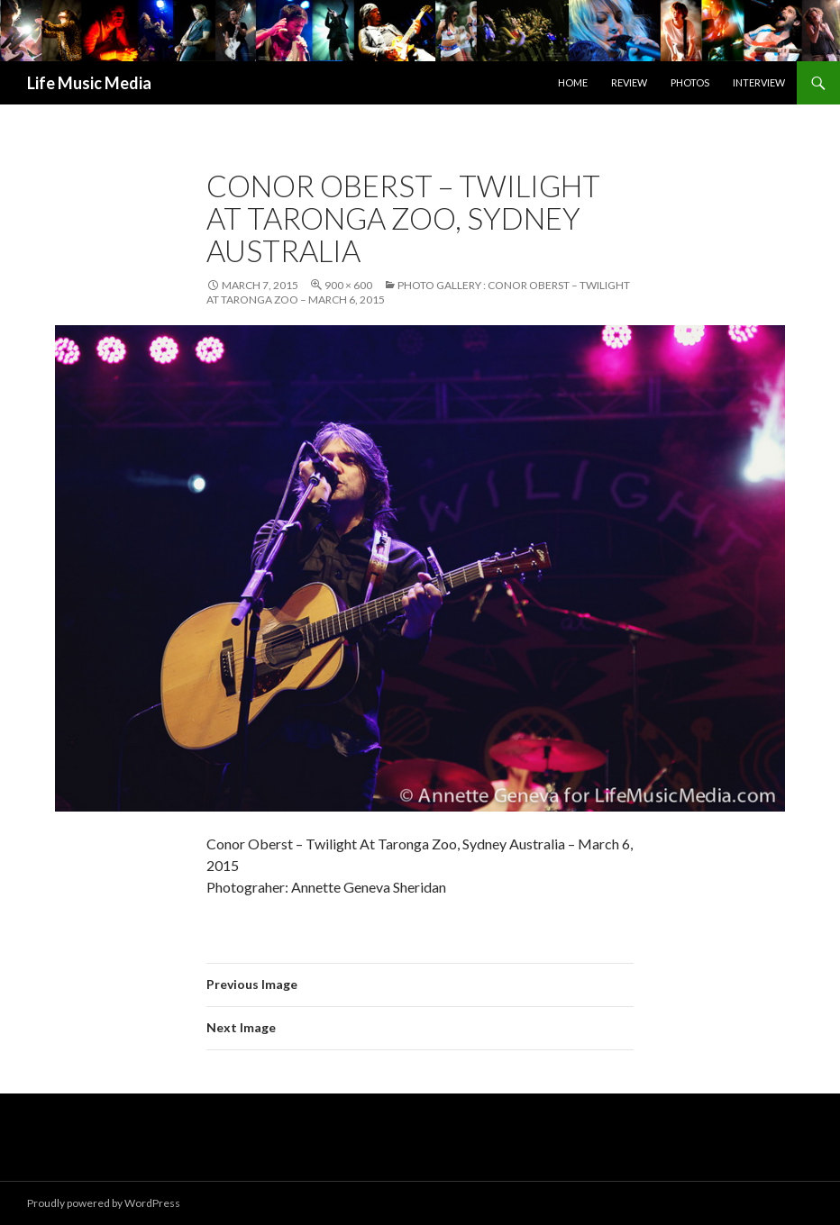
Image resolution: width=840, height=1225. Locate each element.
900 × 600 (348, 285)
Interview (759, 82)
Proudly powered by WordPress (103, 1203)
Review (629, 82)
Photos (690, 82)
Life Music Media (89, 83)
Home (573, 82)
